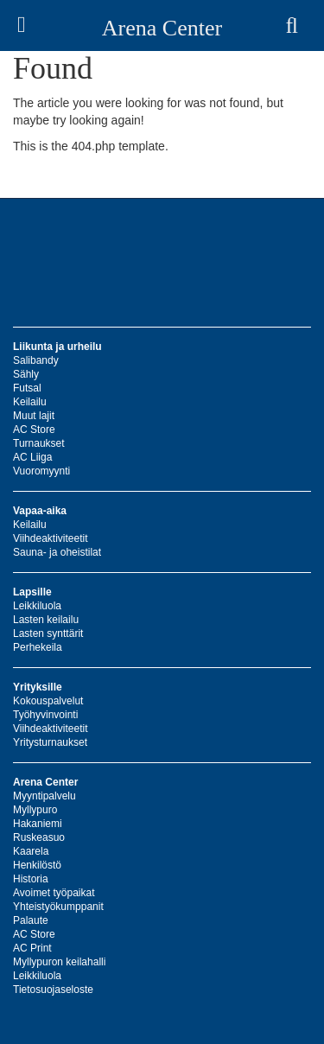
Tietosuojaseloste (53, 990)
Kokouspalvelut (48, 701)
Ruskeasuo (39, 837)
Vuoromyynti (41, 471)
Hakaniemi (37, 824)
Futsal (27, 388)
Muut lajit (33, 416)
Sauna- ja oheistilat (57, 552)
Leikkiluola (37, 606)
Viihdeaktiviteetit (50, 538)
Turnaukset (39, 443)
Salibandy (36, 360)
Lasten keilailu (46, 620)
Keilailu (30, 402)
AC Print (32, 948)
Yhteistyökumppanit (58, 907)
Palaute (30, 920)
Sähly (26, 374)
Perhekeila (37, 647)
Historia (30, 879)
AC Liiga (32, 457)
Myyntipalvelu (44, 796)
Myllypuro (35, 810)
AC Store (34, 429)
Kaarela (30, 851)
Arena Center (162, 28)
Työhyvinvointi (45, 715)
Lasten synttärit (48, 633)
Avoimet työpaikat (54, 893)
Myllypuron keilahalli (59, 962)
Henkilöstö (37, 865)
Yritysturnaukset (50, 742)
